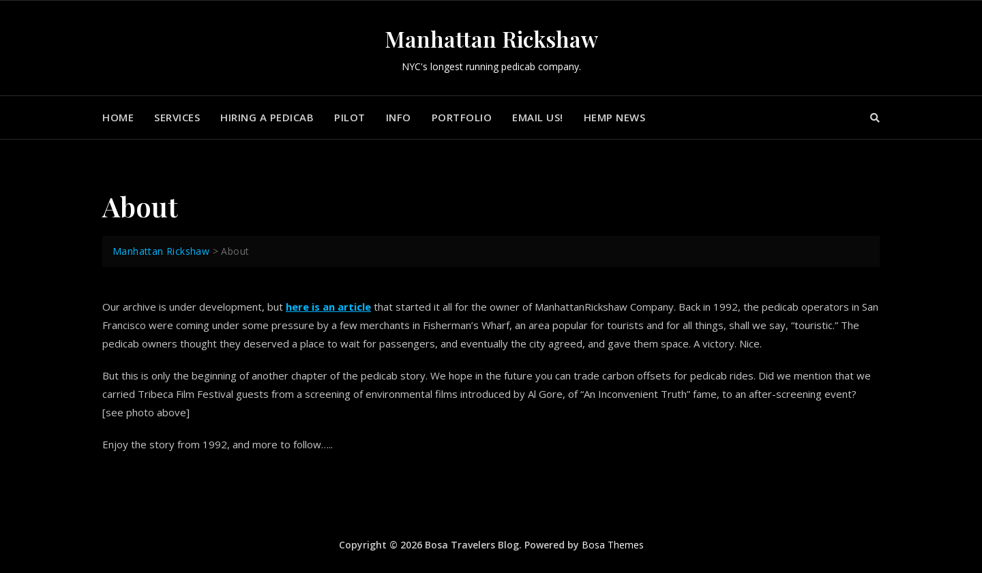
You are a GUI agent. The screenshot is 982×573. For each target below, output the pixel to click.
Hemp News (615, 117)
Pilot (350, 117)
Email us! (537, 117)
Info (398, 117)
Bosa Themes (613, 544)
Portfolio (462, 117)
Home (118, 117)
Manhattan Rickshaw (491, 38)
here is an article (328, 306)
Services (177, 117)
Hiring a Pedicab (267, 117)
